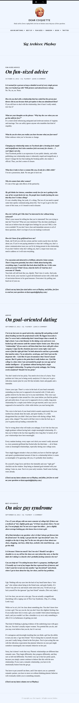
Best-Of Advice (12, 503)
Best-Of (29, 30)
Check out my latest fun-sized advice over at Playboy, (25, 289)
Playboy (27, 79)
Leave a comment (39, 79)
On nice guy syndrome (28, 507)
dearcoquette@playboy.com (36, 292)
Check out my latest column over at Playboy (22, 681)
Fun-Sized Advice (12, 67)
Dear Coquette (40, 20)
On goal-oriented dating (31, 319)
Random (49, 30)
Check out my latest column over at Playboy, (22, 477)
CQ (22, 79)
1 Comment (37, 514)
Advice (8, 315)
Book (57, 30)
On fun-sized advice (26, 71)
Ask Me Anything (16, 30)
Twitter (65, 30)
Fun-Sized (39, 30)
